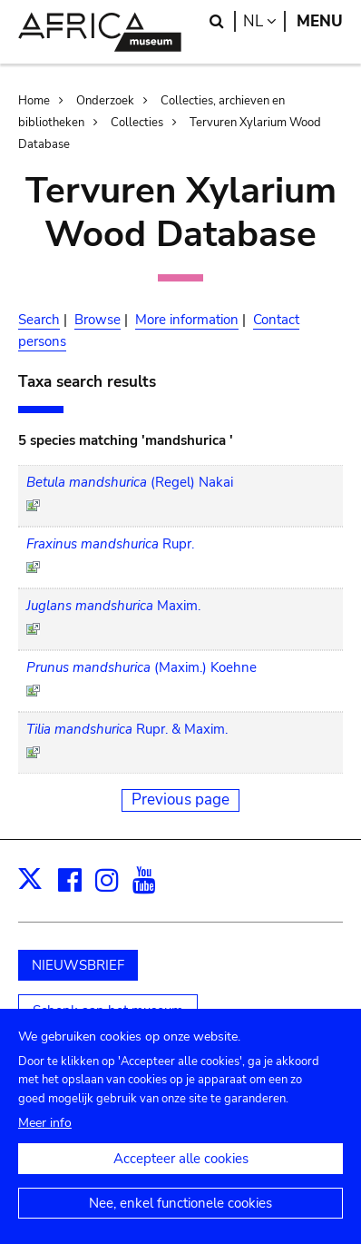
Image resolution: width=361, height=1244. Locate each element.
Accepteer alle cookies (181, 1172)
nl (264, 21)
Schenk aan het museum (108, 1011)
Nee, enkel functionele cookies (180, 1217)
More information (187, 320)
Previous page (180, 799)
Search (39, 320)
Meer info (45, 1136)
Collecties (137, 122)
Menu (320, 21)
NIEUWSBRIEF (78, 965)
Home (34, 101)
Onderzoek (105, 101)
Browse (97, 320)
